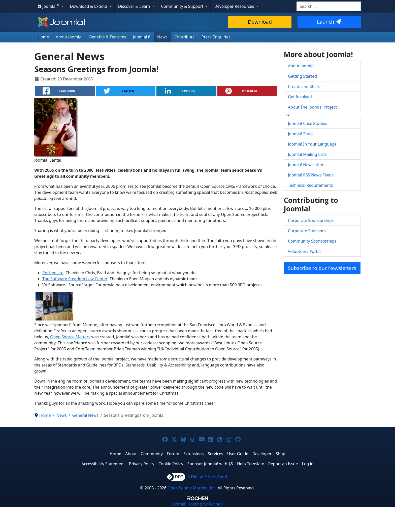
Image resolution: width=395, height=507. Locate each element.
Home (43, 37)
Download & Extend (89, 6)
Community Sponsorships (312, 241)
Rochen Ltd (52, 272)
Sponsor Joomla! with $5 (210, 464)
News (162, 37)
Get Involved (300, 97)
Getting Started (302, 76)
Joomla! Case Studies (307, 123)
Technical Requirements (310, 185)
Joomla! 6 (141, 37)
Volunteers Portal (304, 251)
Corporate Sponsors (307, 231)
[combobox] (329, 6)
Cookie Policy (170, 464)
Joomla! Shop (300, 133)
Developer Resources (234, 6)
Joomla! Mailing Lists (307, 154)
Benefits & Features (107, 37)
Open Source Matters (70, 337)
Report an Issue (283, 464)
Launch (329, 21)
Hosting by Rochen (197, 504)
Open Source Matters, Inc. (192, 488)
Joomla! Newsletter (306, 164)
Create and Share (304, 86)
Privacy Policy (141, 464)
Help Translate (250, 464)
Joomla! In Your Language (312, 144)
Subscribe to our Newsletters (322, 268)
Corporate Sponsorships (311, 220)
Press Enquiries (216, 37)
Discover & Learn (134, 6)
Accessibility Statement (103, 464)
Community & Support (182, 6)
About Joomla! (69, 37)
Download (260, 21)
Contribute (184, 37)
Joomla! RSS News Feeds (311, 175)
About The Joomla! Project (312, 107)
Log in (308, 464)
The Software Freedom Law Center (75, 279)
